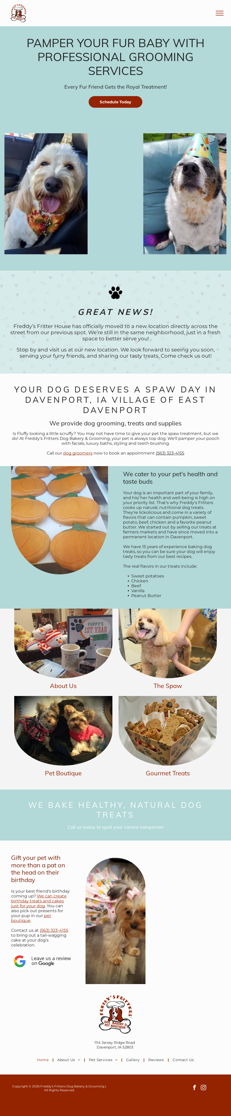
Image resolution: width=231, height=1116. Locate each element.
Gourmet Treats (168, 773)
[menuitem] (43, 1060)
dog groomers (78, 453)
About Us (63, 686)
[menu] (219, 13)
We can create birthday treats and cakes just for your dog (39, 901)
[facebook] (194, 1088)
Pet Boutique (63, 773)
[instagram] (203, 1088)
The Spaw (167, 686)
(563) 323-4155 (170, 453)
